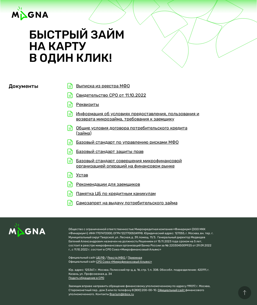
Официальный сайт (171, 290)
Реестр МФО (116, 257)
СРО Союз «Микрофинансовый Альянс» (124, 262)
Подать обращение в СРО (86, 278)
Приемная (135, 257)
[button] (244, 292)
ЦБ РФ (100, 257)
